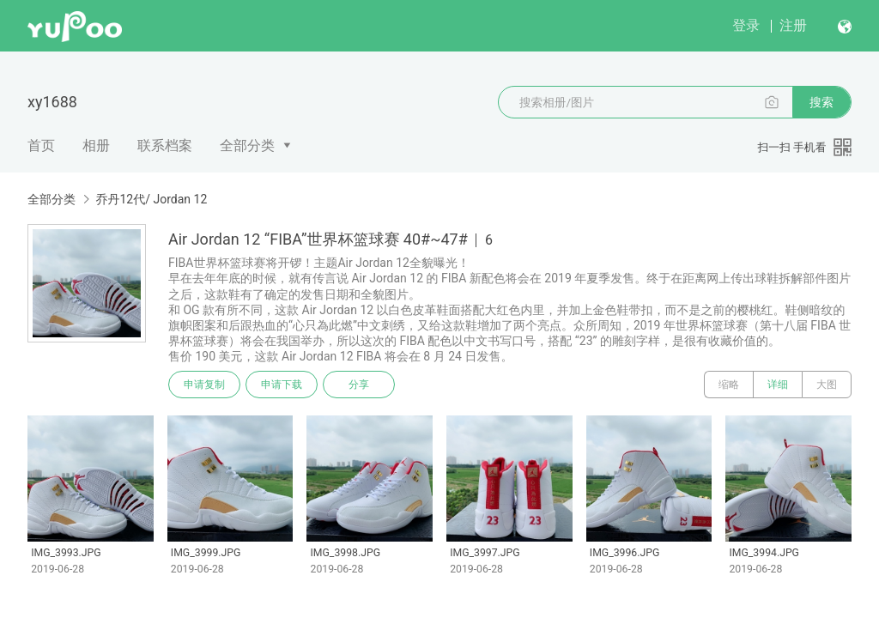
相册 (96, 145)
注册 (793, 25)
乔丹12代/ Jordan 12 (151, 199)
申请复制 (204, 385)
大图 (826, 385)
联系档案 (164, 145)
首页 (41, 145)
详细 (777, 385)
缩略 (728, 385)
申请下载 (281, 385)
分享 (359, 385)
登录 (746, 25)
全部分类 (247, 145)
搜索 (821, 102)
